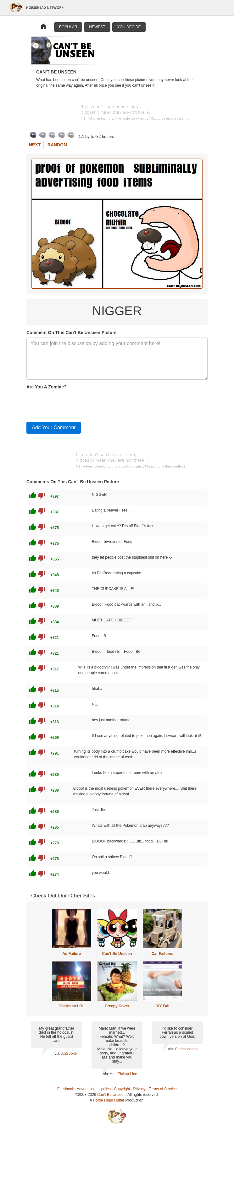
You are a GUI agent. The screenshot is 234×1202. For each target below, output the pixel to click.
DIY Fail (162, 1006)
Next (35, 144)
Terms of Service (163, 1089)
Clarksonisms (186, 1049)
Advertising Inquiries (94, 1089)
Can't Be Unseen (117, 953)
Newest (97, 27)
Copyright (122, 1089)
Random (57, 144)
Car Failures (162, 953)
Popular (68, 27)
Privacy (139, 1089)
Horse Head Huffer (108, 1100)
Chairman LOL (71, 1006)
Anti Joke (69, 1053)
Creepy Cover (117, 1006)
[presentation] (74, 404)
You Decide (129, 27)
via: (57, 1053)
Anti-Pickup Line (123, 1074)
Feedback (65, 1089)
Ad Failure (71, 953)
